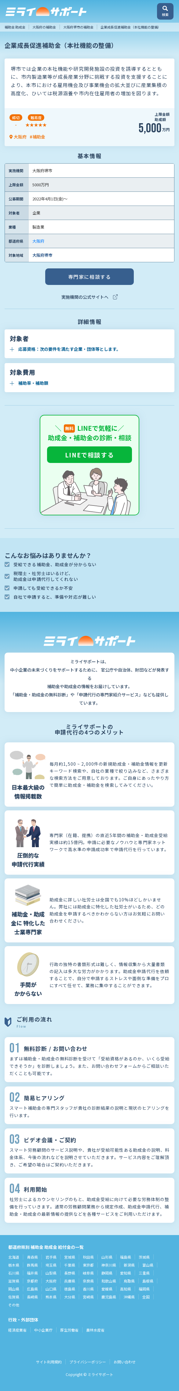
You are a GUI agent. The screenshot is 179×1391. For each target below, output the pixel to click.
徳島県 (69, 1288)
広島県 (32, 1288)
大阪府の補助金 (44, 27)
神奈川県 (108, 1265)
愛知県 (125, 1272)
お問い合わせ (125, 1361)
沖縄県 (129, 1296)
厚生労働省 (69, 1329)
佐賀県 (13, 1296)
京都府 (32, 1280)
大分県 (69, 1296)
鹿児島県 (108, 1296)
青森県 (32, 1257)
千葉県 (69, 1265)
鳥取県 (129, 1280)
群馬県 (32, 1265)
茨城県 (144, 1257)
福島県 (125, 1257)
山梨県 (51, 1272)
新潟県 (129, 1265)
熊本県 (51, 1296)
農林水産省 (95, 1329)
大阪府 (38, 241)
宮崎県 (88, 1296)
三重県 (144, 1272)
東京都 (88, 1265)
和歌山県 (108, 1280)
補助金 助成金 (15, 27)
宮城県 (69, 1257)
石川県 (13, 1272)
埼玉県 (51, 1265)
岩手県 (51, 1257)
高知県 (125, 1288)
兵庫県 (69, 1280)
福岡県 (144, 1288)
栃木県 (13, 1265)
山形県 (106, 1257)
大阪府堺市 (42, 255)
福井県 (32, 1272)
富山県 (147, 1265)
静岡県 (106, 1272)
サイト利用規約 (49, 1361)
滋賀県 (13, 1280)
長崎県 (32, 1296)
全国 (146, 1296)
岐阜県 (88, 1272)
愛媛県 (106, 1288)
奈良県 (88, 1280)
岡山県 (13, 1288)
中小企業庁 (43, 1329)
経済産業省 (17, 1329)
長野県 (69, 1272)
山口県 (51, 1288)
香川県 (88, 1288)
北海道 (13, 1257)
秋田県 (88, 1257)
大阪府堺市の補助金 (78, 27)
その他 (13, 1304)
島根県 (147, 1280)
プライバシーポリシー (87, 1361)
